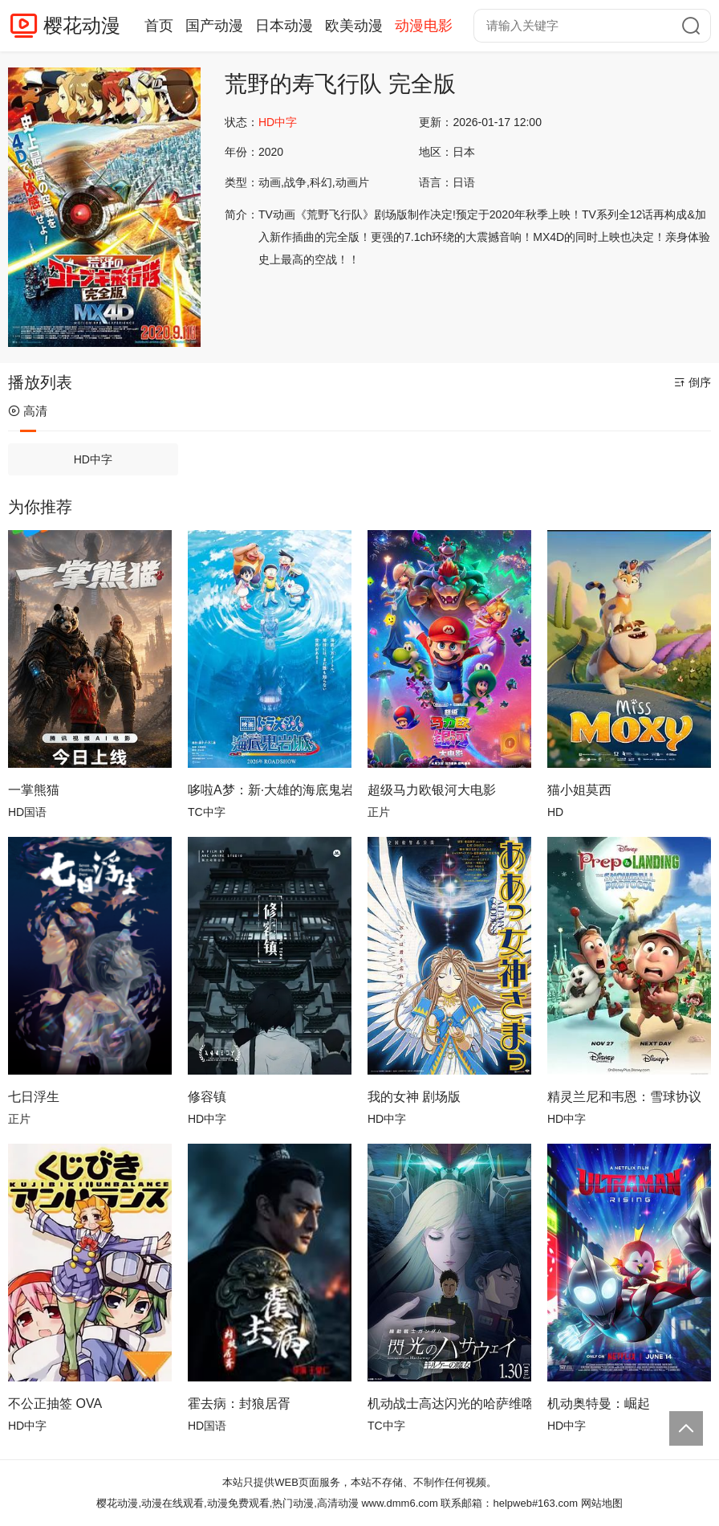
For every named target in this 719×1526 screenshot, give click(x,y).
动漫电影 (424, 26)
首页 (158, 26)
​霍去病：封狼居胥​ (239, 1403)
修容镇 (207, 1097)
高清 (27, 411)
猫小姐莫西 (579, 790)
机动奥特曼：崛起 (598, 1403)
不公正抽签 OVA (55, 1403)
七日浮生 (33, 1097)
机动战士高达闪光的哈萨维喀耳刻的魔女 (449, 1403)
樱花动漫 (81, 25)
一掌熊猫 (33, 790)
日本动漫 (284, 26)
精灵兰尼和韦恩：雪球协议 (624, 1097)
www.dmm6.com (399, 1503)
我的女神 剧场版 (414, 1097)
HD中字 (93, 459)
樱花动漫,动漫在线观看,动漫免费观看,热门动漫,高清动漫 (227, 1503)
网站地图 (602, 1503)
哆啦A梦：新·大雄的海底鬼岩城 (269, 790)
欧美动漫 (354, 26)
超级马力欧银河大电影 (432, 790)
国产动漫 (214, 26)
